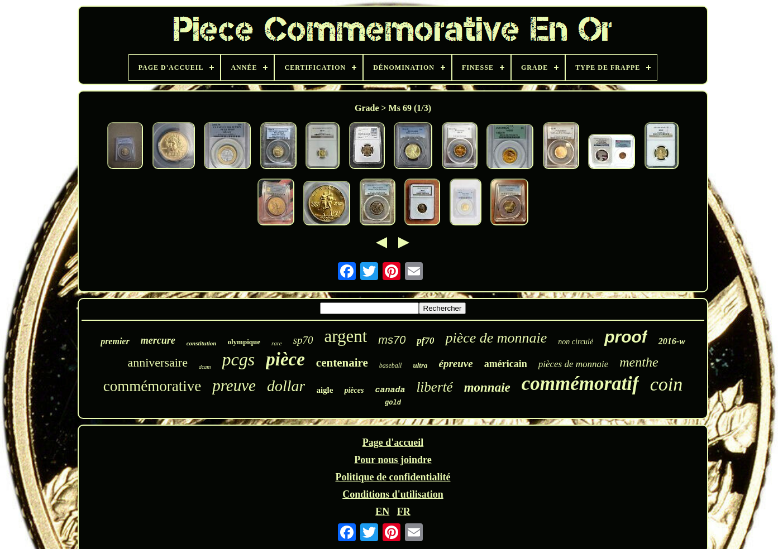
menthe (638, 362)
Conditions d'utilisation (392, 494)
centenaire (342, 362)
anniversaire (157, 362)
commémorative (152, 386)
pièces (354, 390)
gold (393, 403)
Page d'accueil (392, 442)
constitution (202, 343)
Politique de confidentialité (392, 477)
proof (625, 337)
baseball (390, 365)
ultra (420, 365)
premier (115, 341)
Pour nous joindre (392, 459)
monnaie (487, 387)
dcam (205, 367)
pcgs (238, 359)
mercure (158, 340)
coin (666, 384)
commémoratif (580, 383)
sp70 (303, 340)
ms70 (391, 340)
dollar (286, 385)
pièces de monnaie (573, 364)
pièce (285, 359)
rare (276, 343)
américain (505, 363)
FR (404, 511)
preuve (234, 385)
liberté (434, 386)
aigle (324, 390)
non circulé (575, 342)
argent (345, 336)
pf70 (425, 340)
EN (382, 511)
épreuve (455, 363)
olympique (243, 342)
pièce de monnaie (496, 338)
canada (390, 390)
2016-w (671, 341)
